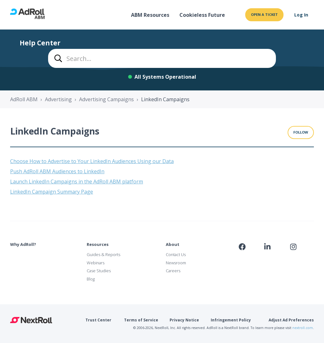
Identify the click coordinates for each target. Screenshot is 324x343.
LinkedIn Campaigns (165, 99)
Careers (173, 271)
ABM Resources (150, 14)
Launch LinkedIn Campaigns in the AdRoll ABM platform (76, 181)
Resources (98, 244)
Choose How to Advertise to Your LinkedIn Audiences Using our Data (92, 161)
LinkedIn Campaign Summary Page (51, 191)
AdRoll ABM (24, 99)
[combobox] (162, 58)
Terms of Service (141, 320)
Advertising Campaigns (106, 99)
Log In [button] (301, 15)
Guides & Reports (103, 254)
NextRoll (31, 320)
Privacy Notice (184, 320)
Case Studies (99, 271)
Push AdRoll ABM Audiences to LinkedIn (57, 171)
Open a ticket (264, 14)
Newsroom (176, 263)
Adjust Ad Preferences (291, 320)
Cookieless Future (202, 14)
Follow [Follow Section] (300, 132)
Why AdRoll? (23, 244)
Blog (91, 279)
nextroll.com (302, 328)
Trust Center (98, 320)
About (172, 244)
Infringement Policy (231, 320)
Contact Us (176, 254)
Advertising (58, 99)
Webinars (95, 263)
